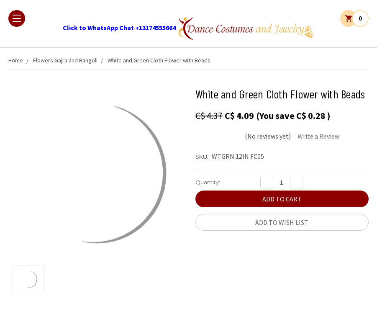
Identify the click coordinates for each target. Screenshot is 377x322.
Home (15, 60)
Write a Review (318, 136)
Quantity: (207, 182)
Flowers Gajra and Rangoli (65, 60)
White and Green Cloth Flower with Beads (159, 60)
